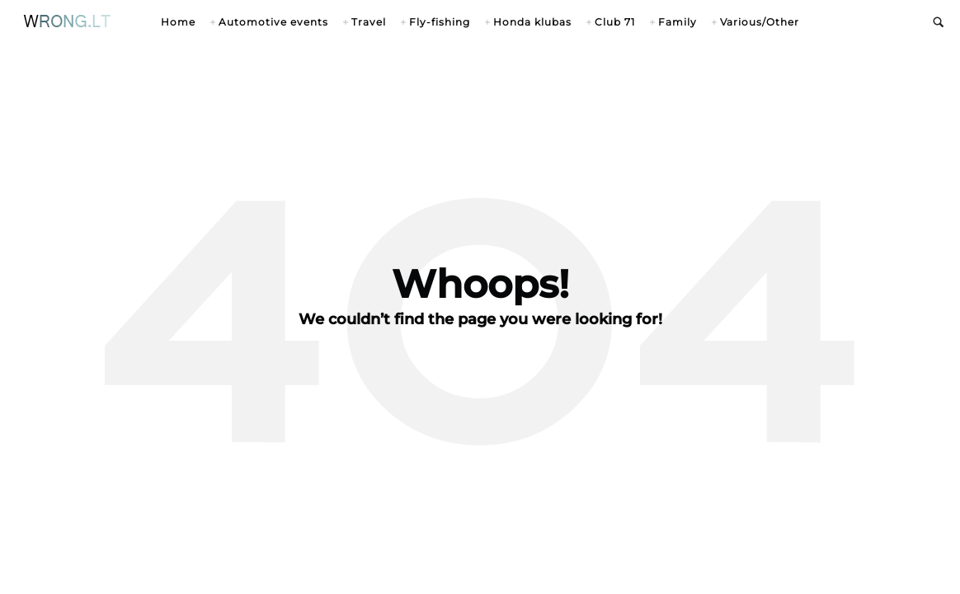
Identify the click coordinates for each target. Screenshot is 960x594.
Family (677, 22)
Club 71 (615, 22)
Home (178, 22)
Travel (368, 22)
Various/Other (759, 22)
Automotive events (273, 22)
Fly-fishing (439, 22)
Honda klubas (532, 22)
